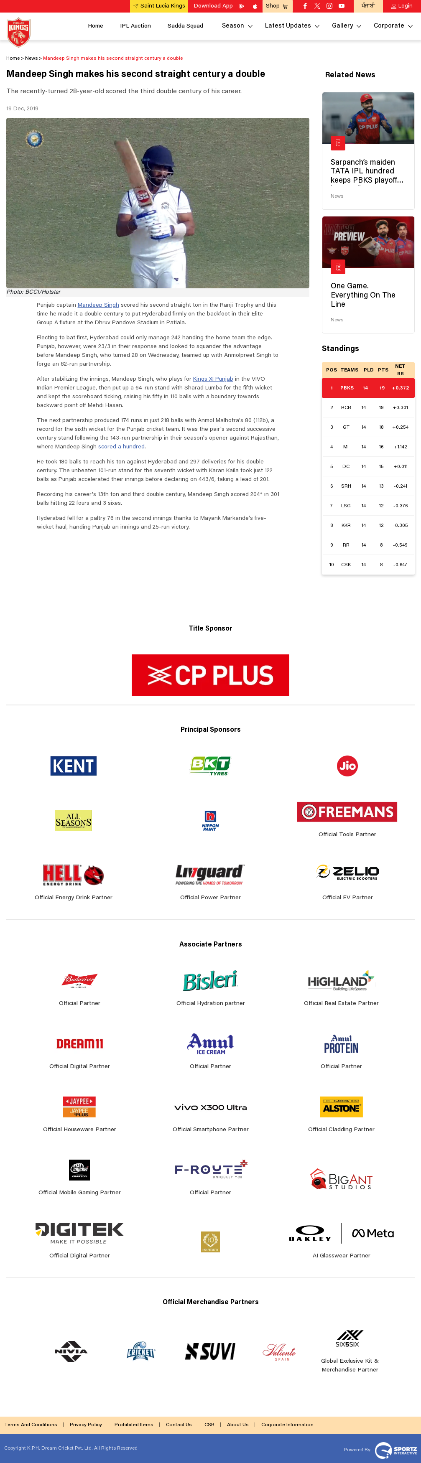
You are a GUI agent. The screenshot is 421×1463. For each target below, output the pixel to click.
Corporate (389, 26)
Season (233, 26)
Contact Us (179, 1424)
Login (405, 6)
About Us (238, 1424)
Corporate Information (287, 1424)
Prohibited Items (134, 1424)
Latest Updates (288, 26)
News (337, 196)
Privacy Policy (86, 1424)
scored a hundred (121, 447)
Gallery (342, 26)
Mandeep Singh (98, 305)
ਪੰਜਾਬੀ (368, 6)
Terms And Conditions (30, 1424)
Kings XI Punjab (213, 379)
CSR (209, 1424)
